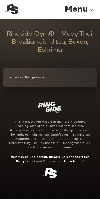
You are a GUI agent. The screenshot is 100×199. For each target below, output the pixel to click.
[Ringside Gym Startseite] (11, 9)
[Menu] (74, 9)
